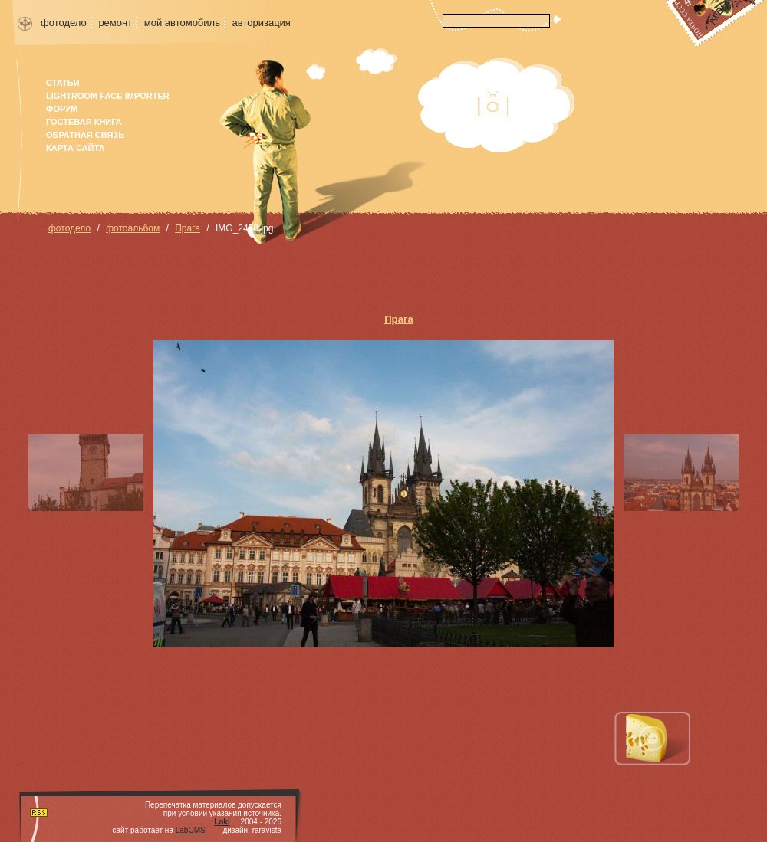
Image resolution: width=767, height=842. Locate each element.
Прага (187, 228)
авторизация (261, 22)
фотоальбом (133, 228)
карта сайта (75, 147)
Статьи (63, 82)
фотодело (64, 22)
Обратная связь (85, 134)
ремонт (115, 22)
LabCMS (191, 830)
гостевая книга (84, 121)
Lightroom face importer (108, 95)
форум (61, 108)
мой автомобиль (182, 22)
